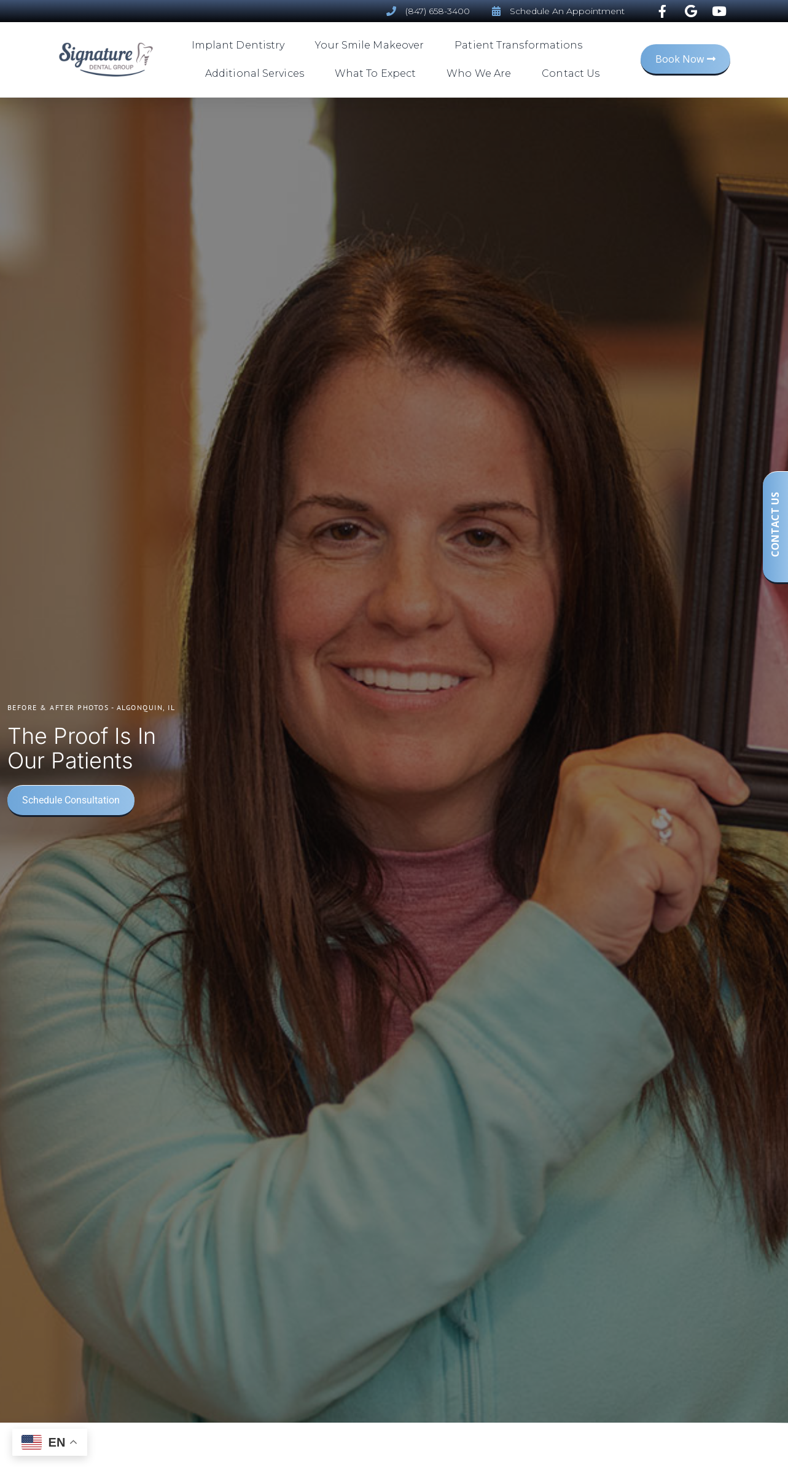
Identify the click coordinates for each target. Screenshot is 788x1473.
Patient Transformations (521, 45)
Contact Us (570, 73)
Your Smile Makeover (372, 45)
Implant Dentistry (241, 45)
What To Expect (378, 74)
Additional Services (257, 74)
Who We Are (482, 74)
